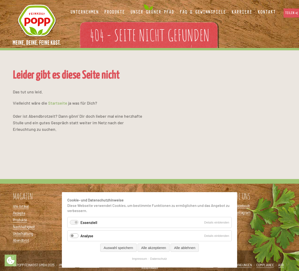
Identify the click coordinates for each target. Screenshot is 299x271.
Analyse (86, 236)
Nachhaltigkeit (24, 226)
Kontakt (267, 12)
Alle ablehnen (184, 248)
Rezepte (19, 213)
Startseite (57, 103)
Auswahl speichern (118, 248)
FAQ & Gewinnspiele (203, 12)
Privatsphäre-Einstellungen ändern (10, 260)
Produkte (20, 219)
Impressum (139, 258)
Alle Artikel (21, 206)
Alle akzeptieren (153, 248)
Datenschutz (158, 258)
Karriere (241, 12)
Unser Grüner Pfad (152, 12)
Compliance (265, 265)
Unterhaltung (23, 233)
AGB (281, 265)
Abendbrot (21, 240)
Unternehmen (84, 12)
